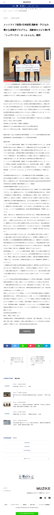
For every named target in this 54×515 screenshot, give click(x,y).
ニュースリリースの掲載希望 (44, 504)
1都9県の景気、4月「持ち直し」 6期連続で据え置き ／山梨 (27, 414)
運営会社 (24, 504)
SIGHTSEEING (24, 392)
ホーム (5, 10)
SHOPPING (18, 18)
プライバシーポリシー (15, 504)
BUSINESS (13, 18)
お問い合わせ (32, 504)
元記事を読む (27, 331)
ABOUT (5, 504)
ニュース (5, 488)
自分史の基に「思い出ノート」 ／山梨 (22, 386)
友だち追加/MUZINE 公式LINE (27, 513)
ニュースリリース (7, 490)
